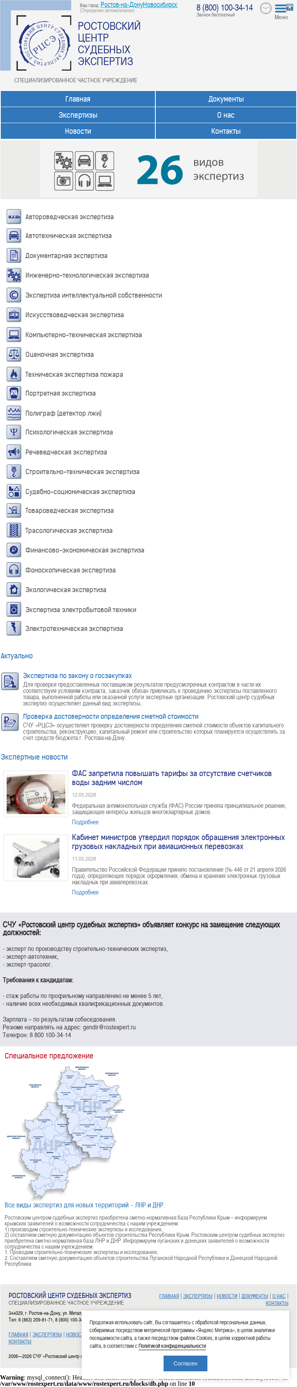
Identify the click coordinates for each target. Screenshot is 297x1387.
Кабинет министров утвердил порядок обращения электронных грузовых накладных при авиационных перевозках (178, 842)
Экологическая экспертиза (65, 589)
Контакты (226, 131)
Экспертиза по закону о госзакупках (77, 675)
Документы (226, 99)
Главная (77, 99)
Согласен (185, 1363)
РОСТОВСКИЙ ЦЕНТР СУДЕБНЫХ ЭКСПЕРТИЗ (109, 43)
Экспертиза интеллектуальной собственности (93, 295)
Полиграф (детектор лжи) (63, 413)
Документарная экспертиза (66, 255)
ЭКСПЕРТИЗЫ (47, 1334)
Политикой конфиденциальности (172, 1345)
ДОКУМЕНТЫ (254, 1296)
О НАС (279, 1296)
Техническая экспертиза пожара (74, 374)
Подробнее (85, 822)
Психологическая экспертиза (69, 432)
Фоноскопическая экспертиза (70, 570)
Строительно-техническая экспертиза (82, 471)
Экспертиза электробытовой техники (80, 609)
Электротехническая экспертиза (74, 628)
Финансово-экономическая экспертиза (84, 550)
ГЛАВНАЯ (18, 1334)
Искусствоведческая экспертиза (74, 315)
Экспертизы (78, 115)
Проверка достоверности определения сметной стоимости (110, 716)
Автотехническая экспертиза (68, 235)
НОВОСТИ (76, 1334)
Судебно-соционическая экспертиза (80, 491)
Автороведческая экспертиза (69, 217)
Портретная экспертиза (60, 393)
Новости (78, 131)
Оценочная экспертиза (59, 354)
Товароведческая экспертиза (69, 510)
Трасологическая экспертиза (69, 530)
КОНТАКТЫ (20, 1341)
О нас (226, 115)
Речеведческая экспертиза (66, 452)
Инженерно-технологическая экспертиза (87, 275)
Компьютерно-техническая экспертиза (83, 335)
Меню (281, 17)
